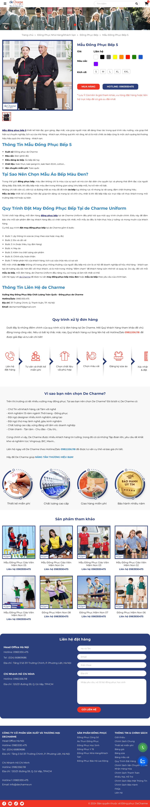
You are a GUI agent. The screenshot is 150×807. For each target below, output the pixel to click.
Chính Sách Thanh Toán (127, 773)
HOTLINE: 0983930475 (120, 86)
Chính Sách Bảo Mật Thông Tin (131, 781)
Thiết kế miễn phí (124, 745)
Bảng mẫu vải (122, 757)
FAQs (117, 789)
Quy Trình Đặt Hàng (125, 761)
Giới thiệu (120, 737)
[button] (75, 24)
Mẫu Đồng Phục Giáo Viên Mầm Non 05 (19, 564)
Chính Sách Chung (125, 741)
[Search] (117, 3)
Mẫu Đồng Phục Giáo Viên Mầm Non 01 (19, 614)
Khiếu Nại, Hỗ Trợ (124, 776)
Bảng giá (119, 749)
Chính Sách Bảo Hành (126, 784)
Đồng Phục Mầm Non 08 (56, 612)
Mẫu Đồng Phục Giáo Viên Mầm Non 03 (94, 564)
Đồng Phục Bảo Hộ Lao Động (92, 761)
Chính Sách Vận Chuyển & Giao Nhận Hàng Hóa (131, 767)
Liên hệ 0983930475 (19, 569)
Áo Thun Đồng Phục (88, 741)
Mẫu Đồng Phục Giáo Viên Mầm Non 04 (56, 564)
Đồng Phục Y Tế (85, 749)
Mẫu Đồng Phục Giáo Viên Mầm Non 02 (131, 564)
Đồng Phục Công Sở (88, 737)
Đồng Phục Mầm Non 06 (131, 612)
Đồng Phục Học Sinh (88, 745)
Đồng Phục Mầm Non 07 (93, 612)
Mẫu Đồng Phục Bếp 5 (115, 35)
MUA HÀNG (88, 86)
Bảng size (120, 753)
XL (117, 71)
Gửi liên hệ (89, 709)
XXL (126, 71)
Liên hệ (119, 792)
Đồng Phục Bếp (89, 35)
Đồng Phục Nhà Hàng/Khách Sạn (56, 35)
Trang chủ (27, 35)
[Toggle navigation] (5, 3)
